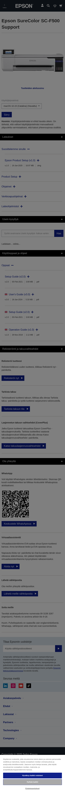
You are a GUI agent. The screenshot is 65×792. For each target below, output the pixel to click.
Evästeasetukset (32, 788)
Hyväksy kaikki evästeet (32, 775)
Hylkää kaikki (32, 782)
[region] (32, 773)
